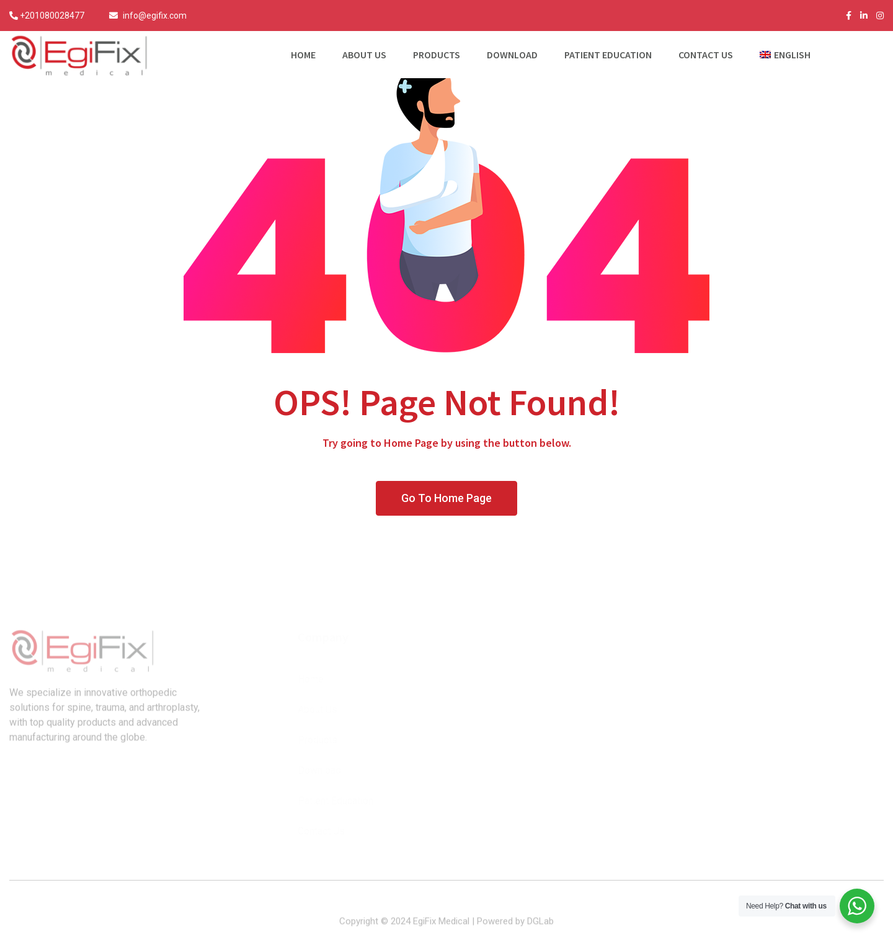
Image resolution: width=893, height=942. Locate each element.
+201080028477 (52, 15)
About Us (364, 54)
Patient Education (608, 54)
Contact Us (705, 54)
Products (436, 54)
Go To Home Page (446, 498)
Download (512, 54)
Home (303, 54)
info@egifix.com (155, 15)
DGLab (540, 927)
